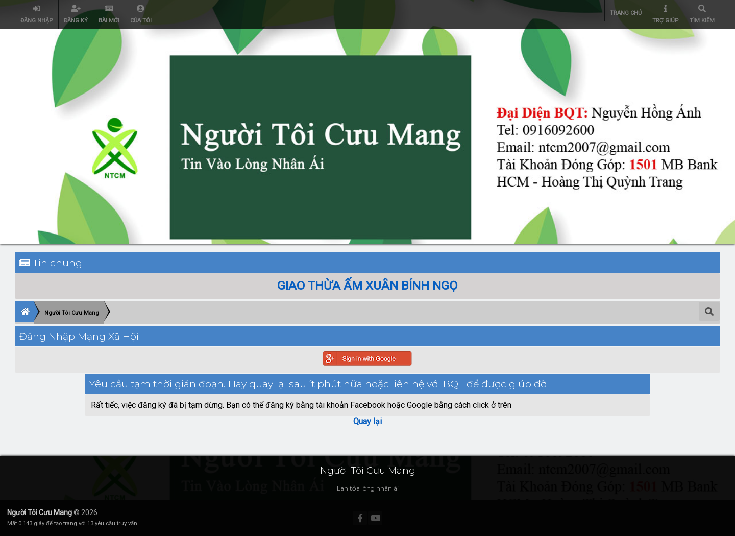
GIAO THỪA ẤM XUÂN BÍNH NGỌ (367, 285)
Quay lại (367, 421)
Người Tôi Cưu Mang (39, 512)
